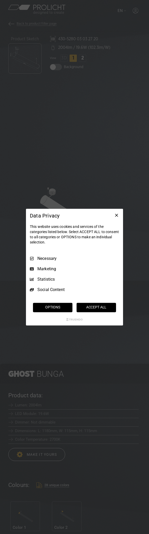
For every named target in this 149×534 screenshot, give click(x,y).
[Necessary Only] (116, 215)
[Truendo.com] (74, 319)
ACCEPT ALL (96, 307)
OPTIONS (52, 307)
